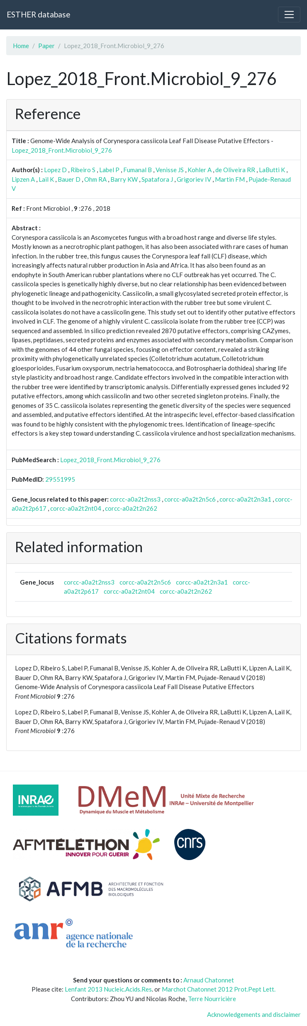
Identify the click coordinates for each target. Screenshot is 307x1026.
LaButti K (272, 169)
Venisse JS (170, 169)
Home (21, 45)
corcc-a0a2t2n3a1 (245, 499)
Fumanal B (137, 169)
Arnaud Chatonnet (208, 980)
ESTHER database (38, 14)
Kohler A (200, 169)
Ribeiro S (83, 169)
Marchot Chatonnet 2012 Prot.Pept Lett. (218, 989)
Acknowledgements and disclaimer (254, 1014)
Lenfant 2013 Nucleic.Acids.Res (108, 989)
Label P (109, 169)
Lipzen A (23, 179)
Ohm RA (95, 179)
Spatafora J (157, 179)
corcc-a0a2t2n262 (131, 508)
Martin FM (230, 179)
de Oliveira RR (235, 169)
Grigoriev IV (194, 179)
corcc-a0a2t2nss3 (135, 499)
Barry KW (124, 179)
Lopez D (55, 169)
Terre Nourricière (212, 998)
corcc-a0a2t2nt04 (75, 508)
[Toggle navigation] (289, 14)
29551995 (60, 479)
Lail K (46, 179)
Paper (46, 45)
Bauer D (69, 179)
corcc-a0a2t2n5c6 (190, 499)
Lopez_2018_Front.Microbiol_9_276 (62, 150)
